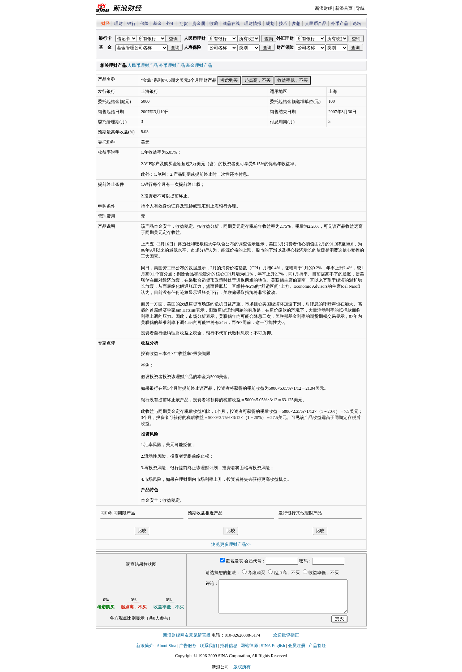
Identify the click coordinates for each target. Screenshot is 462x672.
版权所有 (242, 666)
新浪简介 (145, 645)
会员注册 (296, 645)
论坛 (357, 23)
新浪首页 (344, 8)
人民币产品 (316, 23)
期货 (183, 23)
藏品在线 (231, 23)
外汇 (170, 23)
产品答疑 (317, 645)
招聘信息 (228, 645)
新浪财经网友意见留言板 (187, 635)
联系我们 (208, 645)
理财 (118, 23)
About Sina (166, 645)
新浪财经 (323, 8)
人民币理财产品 (143, 65)
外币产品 (339, 23)
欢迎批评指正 (286, 635)
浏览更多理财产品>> (231, 544)
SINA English (273, 645)
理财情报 (253, 23)
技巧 (283, 23)
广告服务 (188, 645)
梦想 (296, 23)
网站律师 (249, 645)
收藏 (214, 23)
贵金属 (198, 23)
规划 (270, 23)
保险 (144, 23)
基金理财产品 (199, 65)
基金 (157, 23)
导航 (360, 8)
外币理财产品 (172, 65)
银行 (131, 23)
